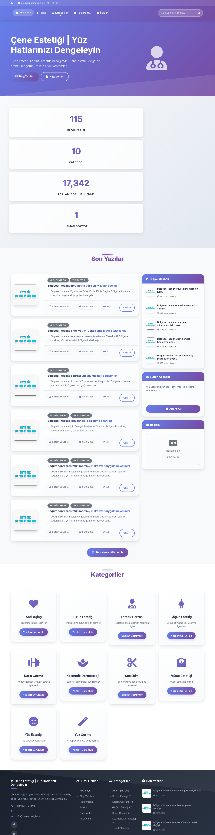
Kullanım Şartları (180, 825)
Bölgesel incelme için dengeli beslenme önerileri (82, 324)
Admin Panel (198, 825)
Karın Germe (121, 724)
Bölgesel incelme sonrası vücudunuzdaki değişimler (84, 279)
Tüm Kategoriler (121, 739)
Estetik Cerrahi (123, 713)
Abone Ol (173, 312)
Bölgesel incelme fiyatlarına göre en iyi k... (177, 194)
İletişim (102, 12)
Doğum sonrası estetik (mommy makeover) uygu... (175, 261)
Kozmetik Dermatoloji (124, 732)
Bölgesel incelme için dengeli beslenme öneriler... (174, 752)
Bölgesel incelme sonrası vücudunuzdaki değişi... (175, 735)
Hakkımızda (82, 12)
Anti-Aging (120, 702)
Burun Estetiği (121, 707)
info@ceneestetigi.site (31, 3)
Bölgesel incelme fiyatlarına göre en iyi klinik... (178, 702)
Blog (41, 12)
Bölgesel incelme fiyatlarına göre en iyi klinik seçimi (84, 189)
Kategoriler (55, 76)
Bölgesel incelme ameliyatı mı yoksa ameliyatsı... (172, 718)
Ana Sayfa (23, 12)
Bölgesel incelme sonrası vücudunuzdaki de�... (171, 228)
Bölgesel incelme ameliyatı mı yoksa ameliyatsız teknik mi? (89, 234)
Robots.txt (85, 730)
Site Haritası (86, 724)
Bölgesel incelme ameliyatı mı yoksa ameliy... (177, 211)
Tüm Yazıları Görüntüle (107, 464)
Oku (127, 211)
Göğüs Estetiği (122, 719)
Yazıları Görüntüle (33, 543)
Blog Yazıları (24, 76)
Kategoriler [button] (60, 12)
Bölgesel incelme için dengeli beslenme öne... (173, 244)
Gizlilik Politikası (160, 825)
